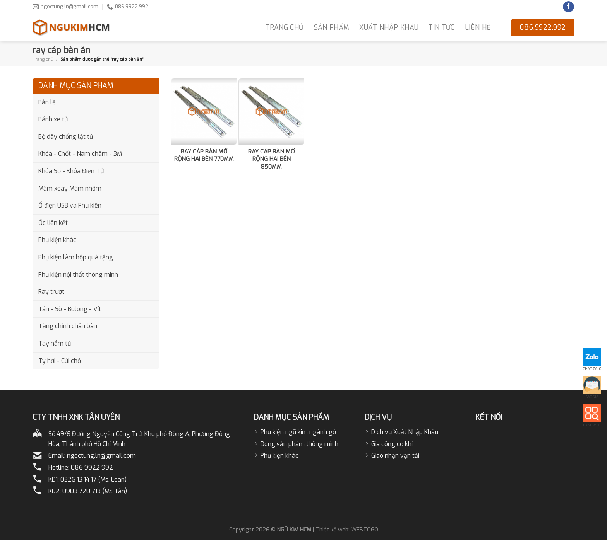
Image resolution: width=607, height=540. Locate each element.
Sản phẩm (332, 27)
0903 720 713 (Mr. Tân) (94, 491)
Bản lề (47, 102)
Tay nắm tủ (54, 343)
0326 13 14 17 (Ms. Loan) (93, 479)
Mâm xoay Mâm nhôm (69, 188)
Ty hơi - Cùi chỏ (59, 361)
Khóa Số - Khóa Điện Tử (71, 171)
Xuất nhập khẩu (388, 27)
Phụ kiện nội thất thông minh (78, 275)
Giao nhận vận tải (395, 455)
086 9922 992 (92, 467)
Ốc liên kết (53, 223)
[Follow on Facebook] (568, 7)
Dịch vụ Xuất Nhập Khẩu (404, 432)
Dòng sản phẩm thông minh (299, 444)
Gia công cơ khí (392, 444)
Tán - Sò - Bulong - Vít (69, 309)
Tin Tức (441, 27)
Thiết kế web (332, 529)
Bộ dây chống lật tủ (65, 137)
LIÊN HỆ (477, 27)
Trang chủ (43, 59)
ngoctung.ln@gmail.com (101, 455)
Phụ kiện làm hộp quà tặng (75, 257)
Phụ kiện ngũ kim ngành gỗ (298, 432)
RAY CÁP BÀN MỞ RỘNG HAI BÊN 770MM (204, 155)
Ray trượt (51, 292)
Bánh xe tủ (53, 119)
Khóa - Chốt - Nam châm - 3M (80, 154)
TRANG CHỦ (284, 27)
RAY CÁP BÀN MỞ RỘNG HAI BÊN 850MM (271, 159)
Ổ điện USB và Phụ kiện (69, 205)
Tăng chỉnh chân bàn (67, 326)
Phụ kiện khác (57, 240)
